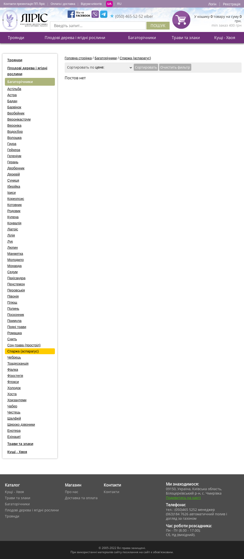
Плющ (12, 302)
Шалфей (14, 418)
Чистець (13, 412)
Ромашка (14, 333)
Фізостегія (15, 376)
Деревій (13, 174)
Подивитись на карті (183, 497)
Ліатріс (12, 229)
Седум (12, 272)
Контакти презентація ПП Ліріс (24, 4)
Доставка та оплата (81, 498)
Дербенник (15, 168)
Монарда (14, 266)
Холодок (14, 388)
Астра (12, 95)
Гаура (11, 144)
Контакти (111, 491)
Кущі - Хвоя (224, 37)
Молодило (15, 260)
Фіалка (12, 370)
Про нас (71, 491)
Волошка (14, 138)
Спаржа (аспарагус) (23, 351)
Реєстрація (231, 4)
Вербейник (15, 113)
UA (109, 4)
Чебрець (14, 357)
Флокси (13, 382)
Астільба (14, 89)
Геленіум (14, 156)
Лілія (11, 235)
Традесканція (18, 363)
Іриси (11, 193)
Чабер (12, 406)
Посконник (15, 315)
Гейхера (13, 150)
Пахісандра (16, 278)
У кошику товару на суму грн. (218, 18)
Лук (10, 241)
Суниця (13, 180)
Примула (14, 321)
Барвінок (14, 107)
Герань (12, 162)
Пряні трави (16, 327)
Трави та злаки (186, 37)
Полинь (13, 309)
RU (119, 4)
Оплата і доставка (63, 4)
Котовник (14, 205)
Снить (12, 339)
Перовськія (16, 290)
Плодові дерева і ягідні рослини (75, 37)
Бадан (12, 101)
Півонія (13, 296)
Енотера (13, 431)
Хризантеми (16, 400)
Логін (212, 4)
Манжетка (15, 254)
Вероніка (14, 125)
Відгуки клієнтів (91, 4)
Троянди (16, 37)
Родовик (13, 211)
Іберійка (13, 186)
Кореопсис (15, 199)
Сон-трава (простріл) (24, 345)
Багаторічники (142, 37)
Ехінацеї (14, 437)
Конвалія (14, 223)
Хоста (12, 394)
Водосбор (15, 132)
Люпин (12, 247)
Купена (13, 217)
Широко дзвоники (21, 424)
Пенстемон (16, 284)
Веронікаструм (18, 119)
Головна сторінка (78, 58)
